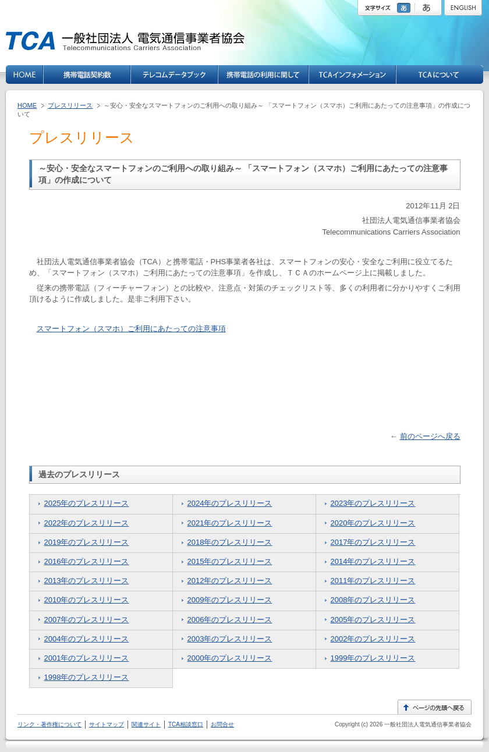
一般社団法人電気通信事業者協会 (427, 724)
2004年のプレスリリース (86, 638)
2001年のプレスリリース (86, 658)
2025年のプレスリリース (86, 503)
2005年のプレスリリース (373, 619)
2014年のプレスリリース (373, 561)
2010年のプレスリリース (86, 599)
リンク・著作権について (49, 724)
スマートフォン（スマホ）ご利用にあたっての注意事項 (131, 328)
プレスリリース (70, 105)
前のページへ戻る (430, 436)
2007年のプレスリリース (86, 619)
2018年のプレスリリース (229, 542)
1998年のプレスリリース (86, 677)
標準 (405, 8)
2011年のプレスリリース (373, 580)
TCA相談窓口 (185, 724)
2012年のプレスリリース (229, 580)
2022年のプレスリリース (86, 523)
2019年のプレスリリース (86, 542)
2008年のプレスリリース (373, 599)
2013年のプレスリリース (86, 580)
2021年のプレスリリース (229, 523)
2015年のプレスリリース (229, 561)
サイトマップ (106, 724)
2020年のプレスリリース (373, 523)
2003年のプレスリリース (229, 638)
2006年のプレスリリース (229, 619)
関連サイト (146, 724)
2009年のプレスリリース (229, 599)
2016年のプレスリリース (86, 561)
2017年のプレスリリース (373, 542)
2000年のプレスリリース (229, 658)
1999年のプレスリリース (373, 658)
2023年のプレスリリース (373, 503)
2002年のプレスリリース (373, 638)
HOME (27, 105)
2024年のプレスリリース (229, 503)
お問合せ (222, 724)
